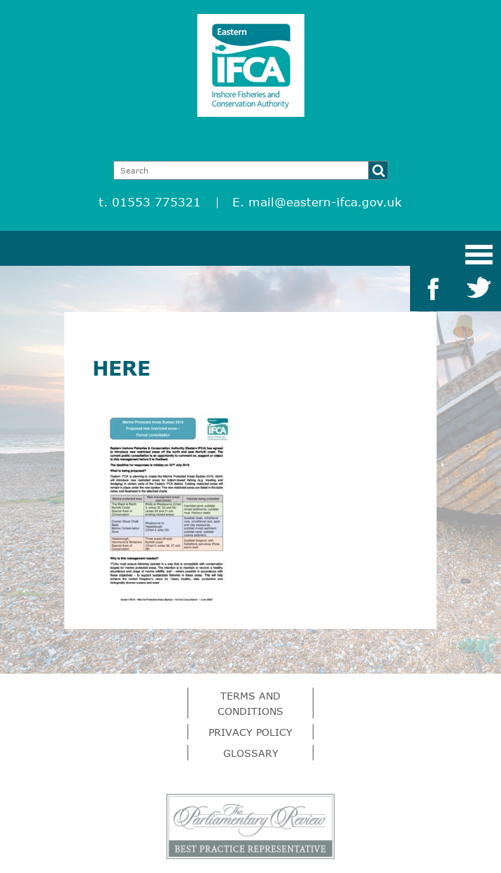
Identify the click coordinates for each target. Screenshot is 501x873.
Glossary (250, 753)
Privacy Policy (250, 732)
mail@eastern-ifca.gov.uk (325, 201)
